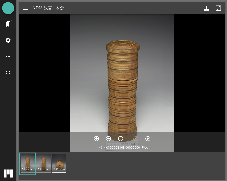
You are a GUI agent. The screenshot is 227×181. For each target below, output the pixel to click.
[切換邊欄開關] (26, 8)
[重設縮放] (121, 138)
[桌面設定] (8, 40)
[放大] (96, 138)
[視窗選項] (206, 8)
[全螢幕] (8, 72)
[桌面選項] (8, 56)
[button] (28, 164)
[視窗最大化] (218, 8)
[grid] (122, 165)
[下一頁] (148, 138)
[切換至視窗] (8, 24)
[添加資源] (8, 8)
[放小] (108, 138)
